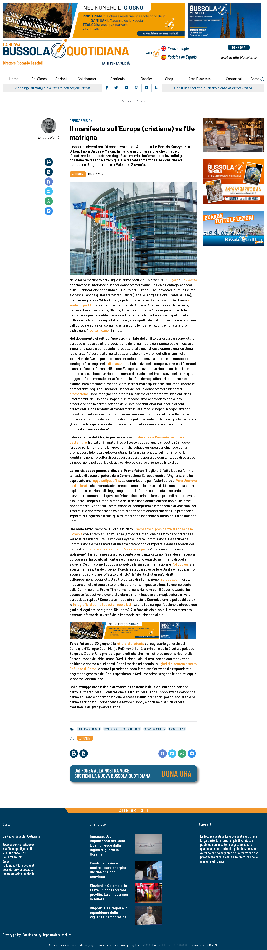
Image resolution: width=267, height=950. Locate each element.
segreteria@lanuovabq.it (19, 869)
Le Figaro (171, 280)
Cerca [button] (257, 78)
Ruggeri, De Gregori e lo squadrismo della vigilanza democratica (109, 912)
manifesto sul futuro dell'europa (122, 728)
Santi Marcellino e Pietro (195, 87)
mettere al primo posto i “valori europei (116, 549)
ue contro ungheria (154, 728)
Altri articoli (133, 810)
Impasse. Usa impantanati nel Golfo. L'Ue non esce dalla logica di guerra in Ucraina (108, 845)
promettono (79, 393)
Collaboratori (87, 78)
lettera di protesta (130, 643)
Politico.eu (180, 564)
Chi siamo (39, 78)
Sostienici (118, 78)
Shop (169, 78)
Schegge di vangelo (31, 87)
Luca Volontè (48, 137)
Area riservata (199, 78)
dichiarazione (118, 363)
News (179, 48)
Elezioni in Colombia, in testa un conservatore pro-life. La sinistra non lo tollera (109, 892)
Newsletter (239, 57)
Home (13, 78)
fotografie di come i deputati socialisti (102, 604)
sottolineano (99, 330)
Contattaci (234, 78)
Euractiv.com (170, 579)
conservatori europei (89, 728)
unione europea (177, 728)
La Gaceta (189, 280)
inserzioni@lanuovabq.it (18, 873)
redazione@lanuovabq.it (18, 865)
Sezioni (61, 78)
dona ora (238, 47)
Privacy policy (12, 934)
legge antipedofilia (106, 480)
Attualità (141, 100)
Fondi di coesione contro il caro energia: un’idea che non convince (108, 869)
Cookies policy (32, 934)
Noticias (182, 57)
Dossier (146, 78)
